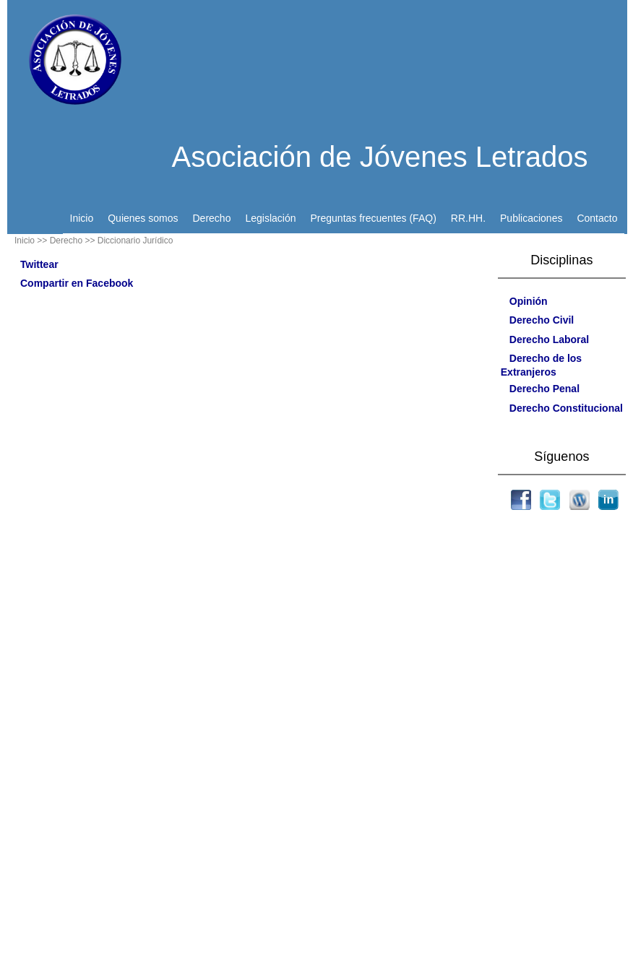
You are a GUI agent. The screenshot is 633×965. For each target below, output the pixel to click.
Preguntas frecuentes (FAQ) (373, 218)
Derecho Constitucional (566, 408)
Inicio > (28, 240)
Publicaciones (531, 218)
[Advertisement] (561, 746)
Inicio (82, 218)
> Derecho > (66, 240)
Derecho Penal (544, 388)
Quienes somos (143, 218)
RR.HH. (468, 218)
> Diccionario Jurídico (131, 240)
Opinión (528, 301)
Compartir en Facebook (76, 283)
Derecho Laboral (549, 339)
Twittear (39, 264)
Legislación (270, 218)
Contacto (597, 218)
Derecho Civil (541, 320)
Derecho (212, 218)
